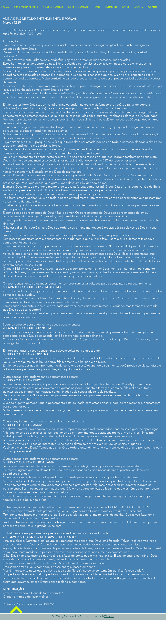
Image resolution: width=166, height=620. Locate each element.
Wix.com (109, 616)
